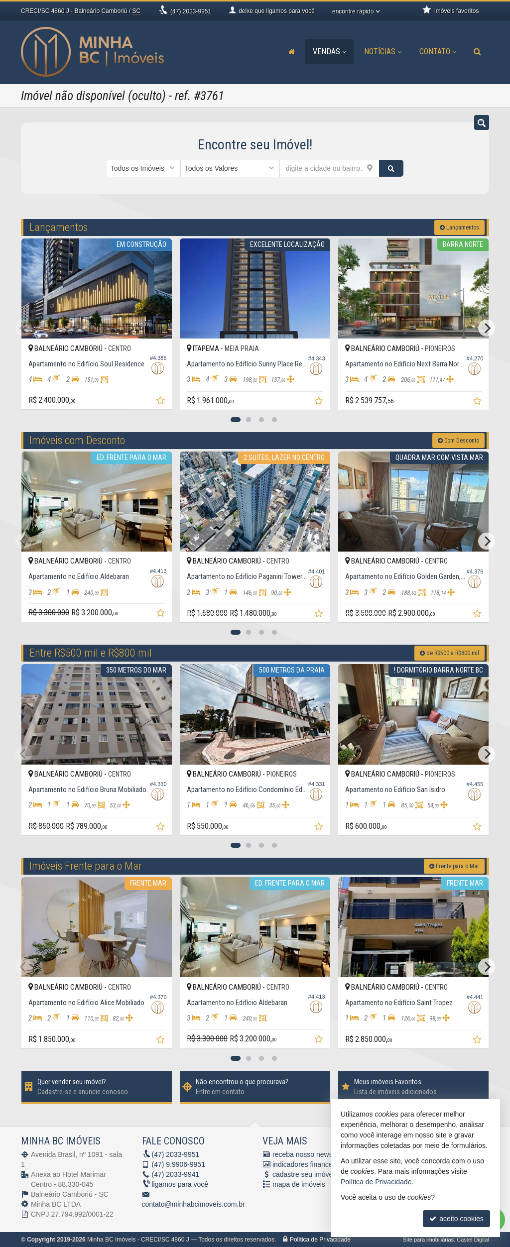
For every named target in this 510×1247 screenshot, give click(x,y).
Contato (437, 51)
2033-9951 (190, 11)
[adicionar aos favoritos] (161, 402)
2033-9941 (176, 1174)
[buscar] (391, 168)
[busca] (477, 51)
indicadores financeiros (308, 1164)
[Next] (486, 328)
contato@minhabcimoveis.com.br (193, 1204)
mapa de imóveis (298, 1184)
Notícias (382, 51)
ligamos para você (180, 1184)
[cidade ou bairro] (329, 168)
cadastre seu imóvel (303, 1174)
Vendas (329, 51)
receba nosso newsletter (310, 1154)
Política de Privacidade (320, 1239)
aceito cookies (456, 1219)
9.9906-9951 (178, 1164)
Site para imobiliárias (428, 1240)
